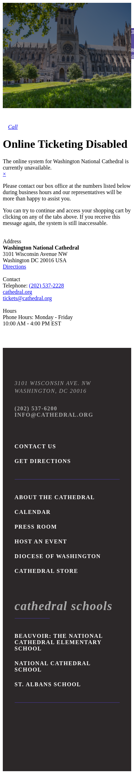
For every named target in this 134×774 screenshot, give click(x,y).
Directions (14, 267)
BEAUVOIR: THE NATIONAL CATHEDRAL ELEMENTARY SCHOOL (59, 642)
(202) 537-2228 (46, 286)
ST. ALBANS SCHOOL (48, 684)
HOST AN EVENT (41, 541)
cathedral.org (17, 292)
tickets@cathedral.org (27, 298)
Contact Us (35, 446)
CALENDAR (33, 512)
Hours (9, 311)
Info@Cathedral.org (54, 415)
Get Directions (43, 461)
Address (12, 241)
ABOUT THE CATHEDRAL (55, 497)
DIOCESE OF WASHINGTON (58, 556)
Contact (11, 279)
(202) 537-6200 (36, 408)
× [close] (4, 174)
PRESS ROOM (36, 527)
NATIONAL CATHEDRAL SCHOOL (53, 666)
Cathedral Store (46, 571)
